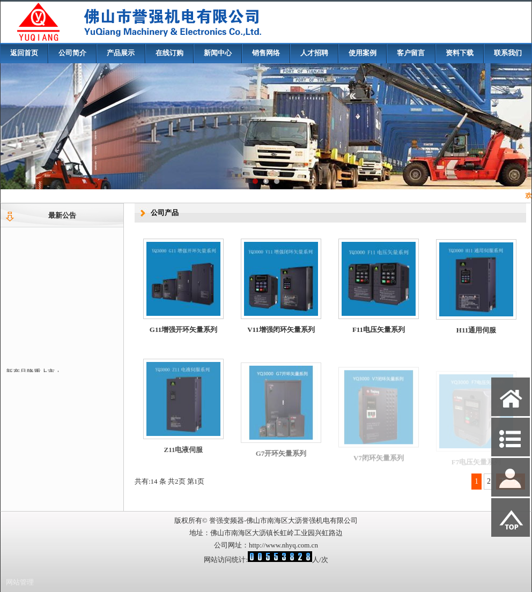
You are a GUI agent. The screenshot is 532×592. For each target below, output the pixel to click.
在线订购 (169, 53)
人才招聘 (314, 53)
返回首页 (24, 53)
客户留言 (411, 53)
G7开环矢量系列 (281, 460)
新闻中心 (218, 53)
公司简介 (72, 53)
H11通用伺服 (476, 334)
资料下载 (460, 53)
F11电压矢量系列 (378, 331)
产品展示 (121, 53)
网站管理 (20, 582)
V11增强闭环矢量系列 (281, 329)
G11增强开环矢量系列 (183, 329)
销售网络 (266, 53)
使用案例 (362, 53)
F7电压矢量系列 (476, 465)
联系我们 (508, 53)
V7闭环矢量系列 (378, 464)
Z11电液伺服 (183, 456)
